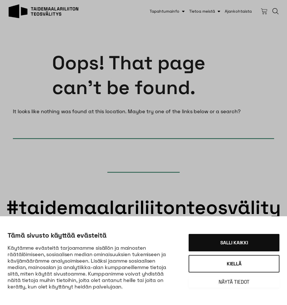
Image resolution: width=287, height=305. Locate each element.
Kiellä (234, 264)
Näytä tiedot (234, 282)
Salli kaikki (234, 243)
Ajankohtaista (238, 11)
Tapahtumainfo (164, 11)
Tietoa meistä (202, 11)
